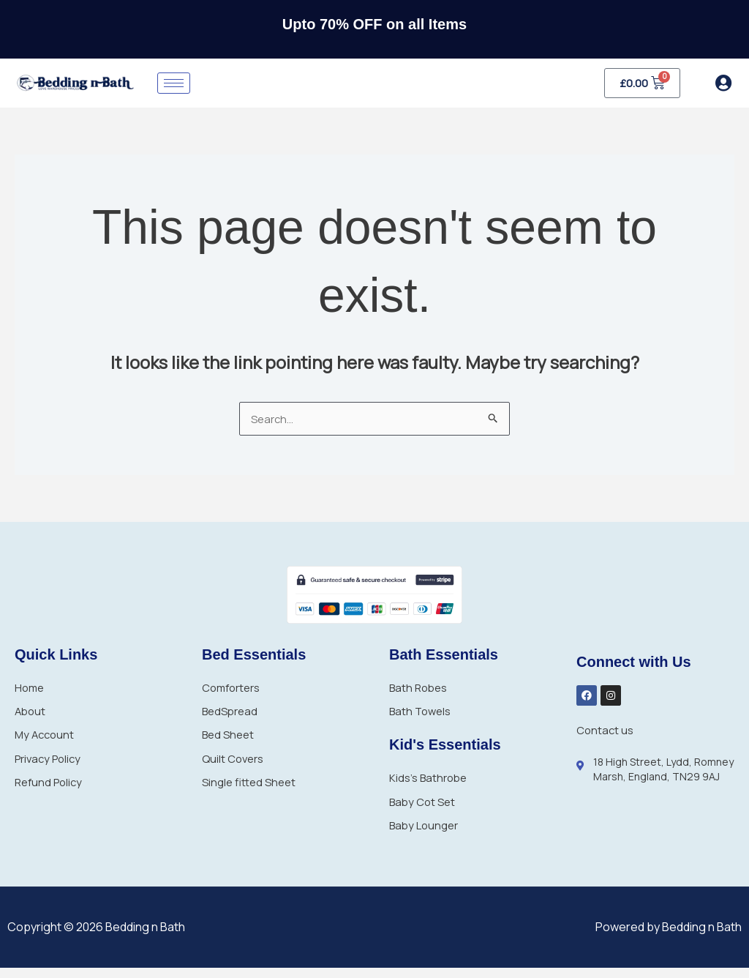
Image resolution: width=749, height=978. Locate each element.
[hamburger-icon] (173, 83)
